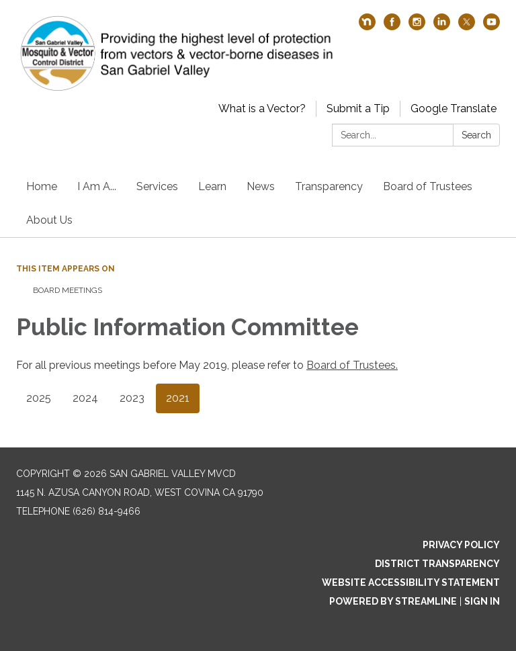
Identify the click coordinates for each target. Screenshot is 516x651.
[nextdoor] (367, 26)
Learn (212, 186)
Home (41, 186)
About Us (49, 220)
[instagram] (416, 26)
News (261, 186)
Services (157, 186)
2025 (38, 398)
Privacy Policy (461, 544)
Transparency (329, 186)
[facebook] (392, 26)
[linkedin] (441, 26)
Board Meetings (67, 290)
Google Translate (454, 108)
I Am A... (96, 186)
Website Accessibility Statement (411, 582)
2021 (177, 398)
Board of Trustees (427, 186)
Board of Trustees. (352, 365)
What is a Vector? (262, 108)
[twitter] (466, 26)
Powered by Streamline (393, 601)
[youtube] (491, 26)
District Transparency (437, 563)
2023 (132, 398)
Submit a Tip (358, 108)
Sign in (482, 601)
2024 (85, 398)
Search (476, 135)
